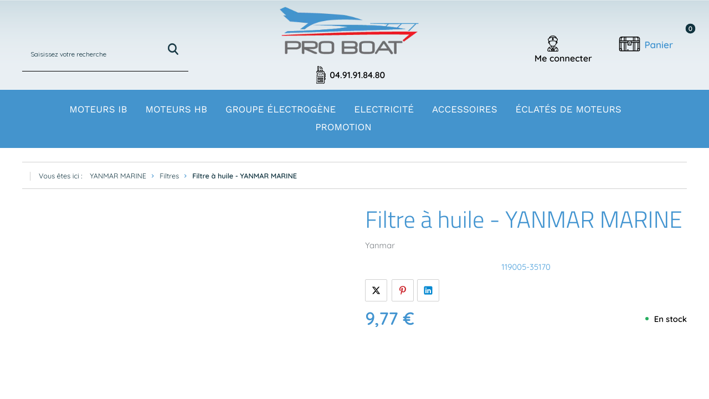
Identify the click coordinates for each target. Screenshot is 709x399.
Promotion (343, 127)
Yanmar (380, 245)
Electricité (384, 109)
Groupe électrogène (280, 109)
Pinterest (403, 290)
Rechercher (173, 49)
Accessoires (464, 109)
